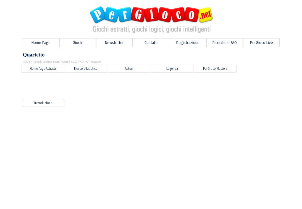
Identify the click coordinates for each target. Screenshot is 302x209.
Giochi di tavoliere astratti (46, 61)
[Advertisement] (118, 86)
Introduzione (43, 103)
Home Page (41, 42)
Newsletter (114, 42)
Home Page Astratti (43, 69)
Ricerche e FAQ (224, 42)
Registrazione (187, 42)
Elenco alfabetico (86, 69)
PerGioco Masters (215, 69)
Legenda (172, 69)
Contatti (151, 42)
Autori (129, 69)
